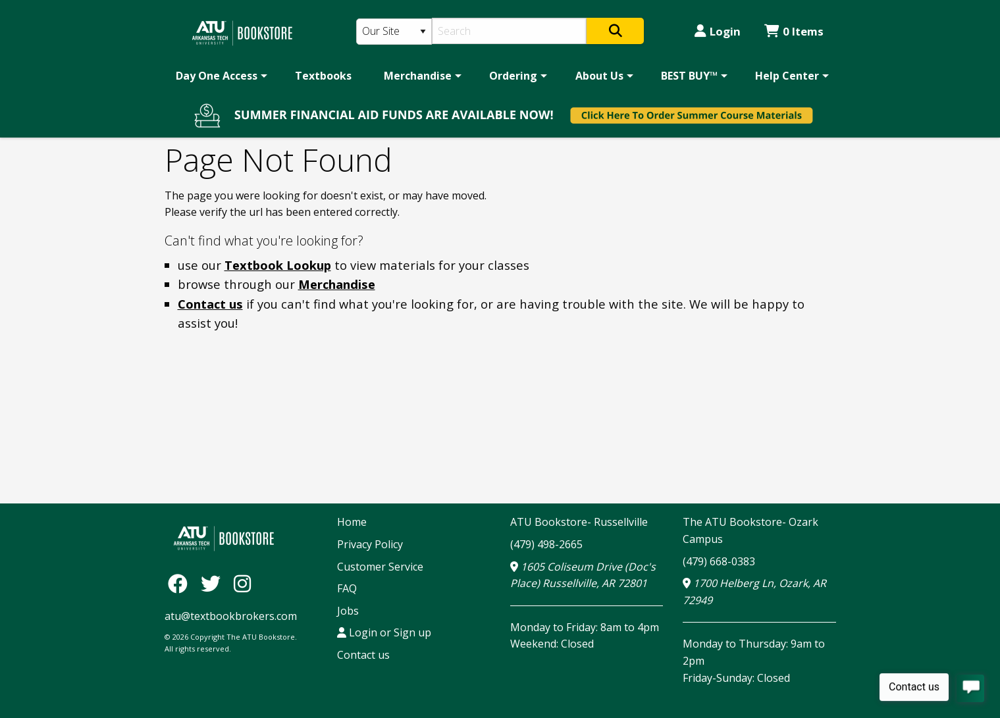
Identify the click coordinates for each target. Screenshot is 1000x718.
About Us (599, 75)
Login (718, 31)
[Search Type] (394, 31)
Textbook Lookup (277, 265)
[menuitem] (219, 75)
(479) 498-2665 (546, 544)
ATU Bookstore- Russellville (579, 522)
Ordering (513, 75)
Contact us (210, 303)
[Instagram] (242, 583)
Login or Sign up (384, 632)
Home (352, 522)
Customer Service (380, 566)
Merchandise (418, 75)
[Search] (509, 31)
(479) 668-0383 (719, 561)
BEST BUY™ (689, 75)
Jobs (348, 610)
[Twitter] (214, 583)
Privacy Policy (370, 544)
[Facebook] (181, 583)
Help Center (787, 75)
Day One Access (216, 75)
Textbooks (323, 75)
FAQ (347, 588)
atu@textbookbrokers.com (231, 616)
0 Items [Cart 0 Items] (794, 31)
